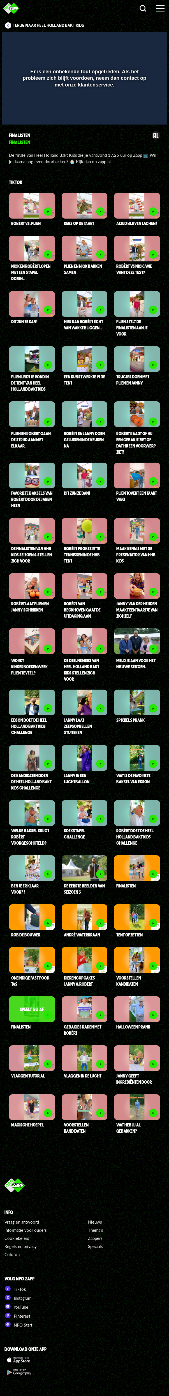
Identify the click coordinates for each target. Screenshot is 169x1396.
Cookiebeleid (16, 1238)
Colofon (12, 1254)
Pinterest (17, 1315)
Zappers (95, 1238)
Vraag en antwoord (21, 1221)
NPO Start (18, 1324)
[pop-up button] (136, 40)
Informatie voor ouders (25, 1230)
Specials (95, 1246)
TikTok (15, 1288)
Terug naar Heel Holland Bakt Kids (48, 25)
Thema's (95, 1230)
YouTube (16, 1306)
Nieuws (95, 1221)
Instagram (17, 1297)
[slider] (83, 118)
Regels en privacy (20, 1246)
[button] (148, 40)
